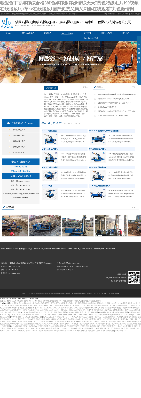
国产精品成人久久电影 (12, 312)
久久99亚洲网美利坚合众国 (128, 303)
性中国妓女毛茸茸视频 (113, 308)
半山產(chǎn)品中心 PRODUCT (23, 123)
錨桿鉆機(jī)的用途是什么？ (108, 107)
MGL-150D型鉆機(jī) (50, 149)
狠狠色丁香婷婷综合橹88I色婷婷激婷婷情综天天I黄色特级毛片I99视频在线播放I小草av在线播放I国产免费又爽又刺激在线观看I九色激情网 (50, 301)
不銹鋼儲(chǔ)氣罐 (25, 249)
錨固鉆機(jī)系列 (19, 130)
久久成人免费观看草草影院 (127, 317)
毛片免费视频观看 (51, 315)
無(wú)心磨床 (110, 249)
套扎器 (15, 249)
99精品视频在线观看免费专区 (11, 310)
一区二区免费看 (79, 303)
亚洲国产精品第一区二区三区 (78, 326)
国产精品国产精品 (90, 305)
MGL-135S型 (47, 186)
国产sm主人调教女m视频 (39, 305)
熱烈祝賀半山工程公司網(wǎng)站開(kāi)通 (113, 99)
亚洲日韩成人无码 (39, 319)
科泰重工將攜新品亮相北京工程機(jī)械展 (113, 115)
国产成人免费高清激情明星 (92, 319)
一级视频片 (64, 310)
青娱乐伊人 (92, 331)
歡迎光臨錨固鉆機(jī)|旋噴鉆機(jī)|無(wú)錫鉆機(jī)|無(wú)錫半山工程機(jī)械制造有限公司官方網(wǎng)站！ (40, 14)
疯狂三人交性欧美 (24, 319)
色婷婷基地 (90, 303)
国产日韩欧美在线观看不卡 (122, 315)
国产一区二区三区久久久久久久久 (47, 308)
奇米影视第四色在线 (103, 324)
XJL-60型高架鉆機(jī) (97, 149)
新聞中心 (99, 87)
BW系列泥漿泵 (18, 153)
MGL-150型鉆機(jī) (49, 131)
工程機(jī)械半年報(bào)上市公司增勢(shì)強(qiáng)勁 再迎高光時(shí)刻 (117, 94)
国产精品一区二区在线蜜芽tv (105, 317)
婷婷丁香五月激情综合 (105, 331)
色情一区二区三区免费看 (89, 312)
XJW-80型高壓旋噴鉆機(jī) (99, 186)
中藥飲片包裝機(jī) (74, 249)
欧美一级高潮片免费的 (54, 319)
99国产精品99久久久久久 (49, 310)
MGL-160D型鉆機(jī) (97, 167)
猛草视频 (102, 312)
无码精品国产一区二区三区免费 (101, 326)
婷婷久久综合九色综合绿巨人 (39, 303)
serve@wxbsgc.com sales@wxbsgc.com (74, 266)
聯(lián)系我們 (123, 14)
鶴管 (10, 249)
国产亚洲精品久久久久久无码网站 (73, 308)
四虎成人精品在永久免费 (67, 331)
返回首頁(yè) (135, 14)
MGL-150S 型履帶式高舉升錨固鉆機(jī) (104, 131)
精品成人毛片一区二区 (74, 305)
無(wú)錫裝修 (46, 249)
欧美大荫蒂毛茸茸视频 (131, 308)
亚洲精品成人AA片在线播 (69, 324)
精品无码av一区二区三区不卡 (40, 326)
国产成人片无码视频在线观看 (117, 312)
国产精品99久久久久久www (24, 328)
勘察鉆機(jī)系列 (19, 147)
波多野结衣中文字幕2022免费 (106, 303)
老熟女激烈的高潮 (24, 321)
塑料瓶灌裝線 (87, 249)
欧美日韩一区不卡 (64, 317)
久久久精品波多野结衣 (19, 326)
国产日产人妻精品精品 (31, 310)
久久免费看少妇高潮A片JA (32, 312)
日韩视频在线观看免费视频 (125, 321)
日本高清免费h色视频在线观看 (66, 321)
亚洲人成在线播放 (20, 303)
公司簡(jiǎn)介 (51, 88)
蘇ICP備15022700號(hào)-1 (110, 293)
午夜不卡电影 (76, 328)
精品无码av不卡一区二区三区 (89, 321)
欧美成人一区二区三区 (8, 331)
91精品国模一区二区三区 (104, 328)
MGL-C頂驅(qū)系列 (50, 167)
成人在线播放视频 (27, 324)
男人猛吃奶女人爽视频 (95, 308)
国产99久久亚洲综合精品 (121, 324)
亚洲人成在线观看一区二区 (130, 319)
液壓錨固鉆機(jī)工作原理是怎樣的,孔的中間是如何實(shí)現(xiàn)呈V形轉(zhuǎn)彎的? (117, 111)
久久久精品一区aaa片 (58, 305)
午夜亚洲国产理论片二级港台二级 (126, 328)
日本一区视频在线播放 (8, 321)
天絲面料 (37, 249)
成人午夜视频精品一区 (33, 317)
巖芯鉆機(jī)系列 (19, 141)
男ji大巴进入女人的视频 (17, 315)
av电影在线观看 (88, 328)
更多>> (85, 87)
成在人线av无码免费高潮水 (114, 310)
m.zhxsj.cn (69, 270)
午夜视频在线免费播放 (26, 308)
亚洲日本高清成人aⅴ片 (72, 319)
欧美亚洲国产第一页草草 (48, 331)
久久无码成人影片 (50, 317)
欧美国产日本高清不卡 (61, 328)
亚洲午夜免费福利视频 (95, 310)
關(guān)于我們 (109, 14)
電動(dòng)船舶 (98, 249)
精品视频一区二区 (105, 305)
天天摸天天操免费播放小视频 (61, 303)
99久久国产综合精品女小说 (84, 315)
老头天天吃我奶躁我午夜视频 (43, 321)
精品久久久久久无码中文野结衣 (47, 324)
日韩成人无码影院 (107, 321)
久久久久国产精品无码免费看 (83, 317)
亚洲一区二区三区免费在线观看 (54, 312)
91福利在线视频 (73, 312)
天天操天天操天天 (66, 315)
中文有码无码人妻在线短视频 (19, 305)
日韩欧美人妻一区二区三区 (28, 331)
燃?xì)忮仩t (56, 249)
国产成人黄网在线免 (87, 324)
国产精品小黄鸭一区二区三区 (123, 305)
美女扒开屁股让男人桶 (103, 315)
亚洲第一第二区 (121, 331)
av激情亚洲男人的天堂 (111, 319)
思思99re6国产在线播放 (77, 310)
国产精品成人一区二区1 (35, 315)
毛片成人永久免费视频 (122, 326)
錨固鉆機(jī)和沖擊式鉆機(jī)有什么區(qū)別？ (114, 103)
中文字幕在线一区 (18, 317)
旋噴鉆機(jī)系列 (19, 135)
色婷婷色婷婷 (82, 331)
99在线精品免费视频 (59, 326)
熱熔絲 (63, 249)
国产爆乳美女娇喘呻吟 (11, 324)
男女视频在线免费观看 (44, 328)
